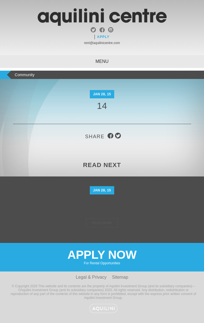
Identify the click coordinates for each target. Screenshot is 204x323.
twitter (93, 30)
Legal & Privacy (91, 277)
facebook (102, 30)
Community (25, 75)
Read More (102, 223)
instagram (110, 30)
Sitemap (120, 277)
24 (102, 204)
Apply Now (102, 256)
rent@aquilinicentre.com (102, 43)
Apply (103, 37)
